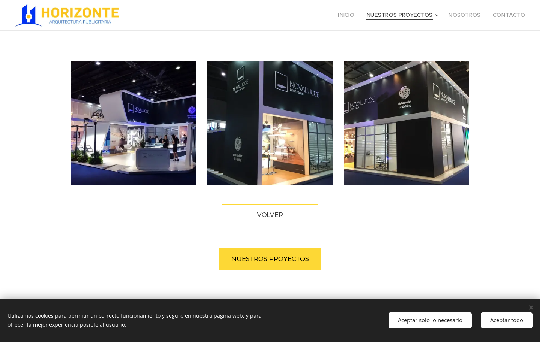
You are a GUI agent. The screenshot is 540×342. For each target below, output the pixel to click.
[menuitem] (360, 15)
